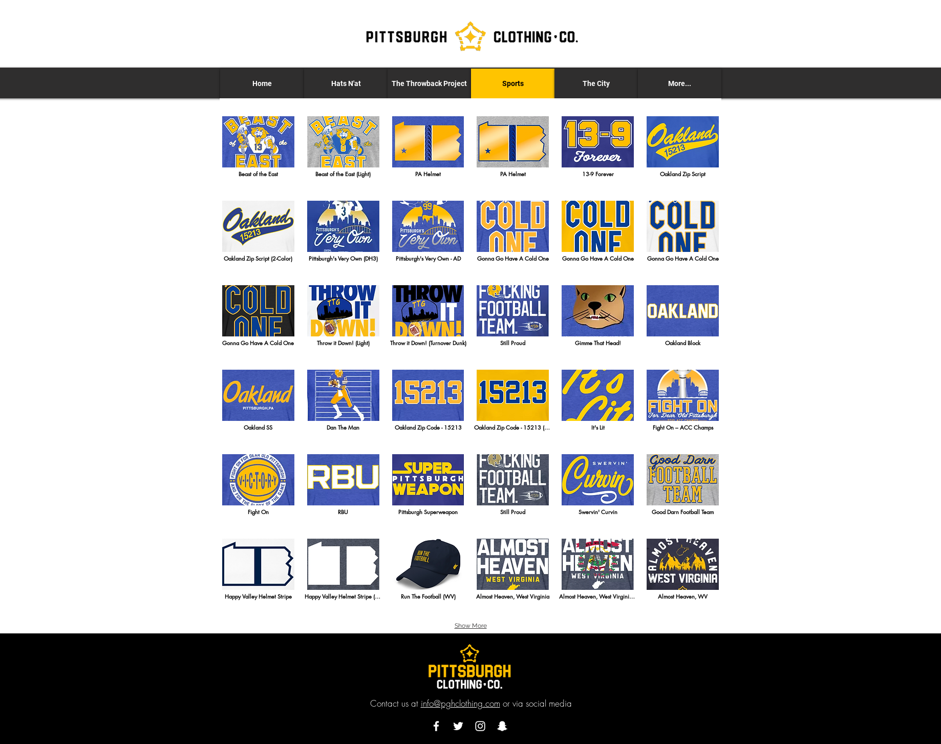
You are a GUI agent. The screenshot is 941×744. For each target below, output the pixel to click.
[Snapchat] (502, 726)
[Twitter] (458, 726)
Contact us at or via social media (471, 703)
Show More (471, 625)
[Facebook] (436, 726)
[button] (346, 83)
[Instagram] (480, 726)
